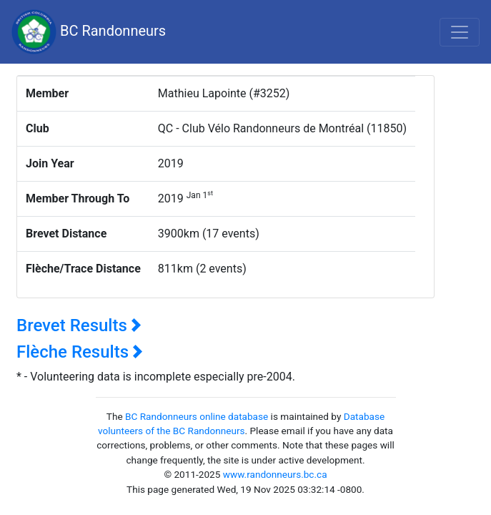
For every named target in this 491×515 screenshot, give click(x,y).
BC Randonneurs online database (196, 416)
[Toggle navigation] (460, 32)
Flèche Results (79, 352)
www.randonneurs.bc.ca (275, 474)
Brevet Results (79, 325)
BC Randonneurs (88, 31)
